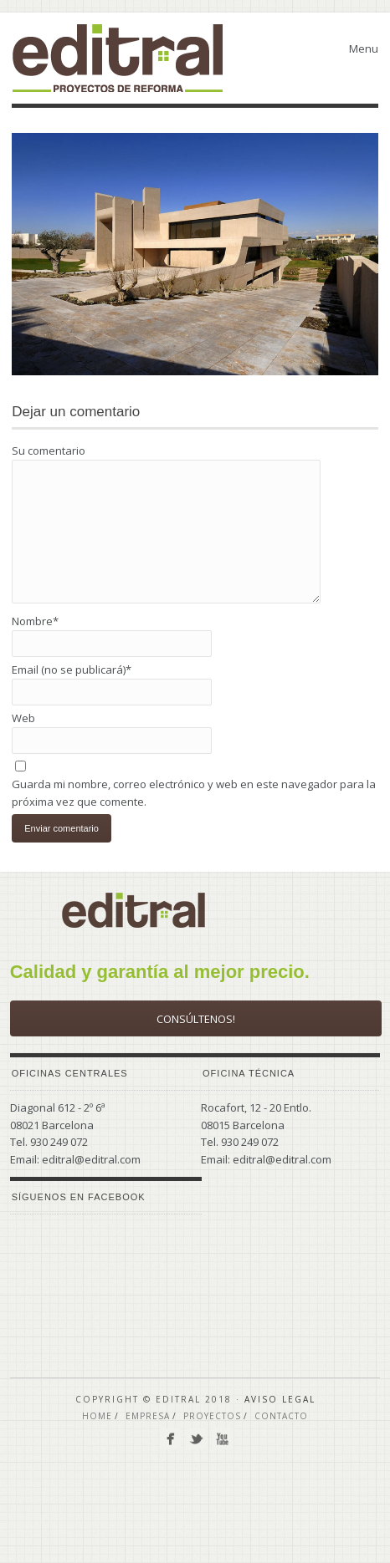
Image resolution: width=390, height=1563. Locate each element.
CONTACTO (281, 1416)
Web (23, 717)
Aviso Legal (280, 1399)
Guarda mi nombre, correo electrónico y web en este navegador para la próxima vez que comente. (194, 792)
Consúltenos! (196, 1018)
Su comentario (48, 450)
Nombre (35, 621)
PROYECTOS (212, 1416)
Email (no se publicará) (71, 669)
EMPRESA (148, 1416)
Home (97, 1416)
